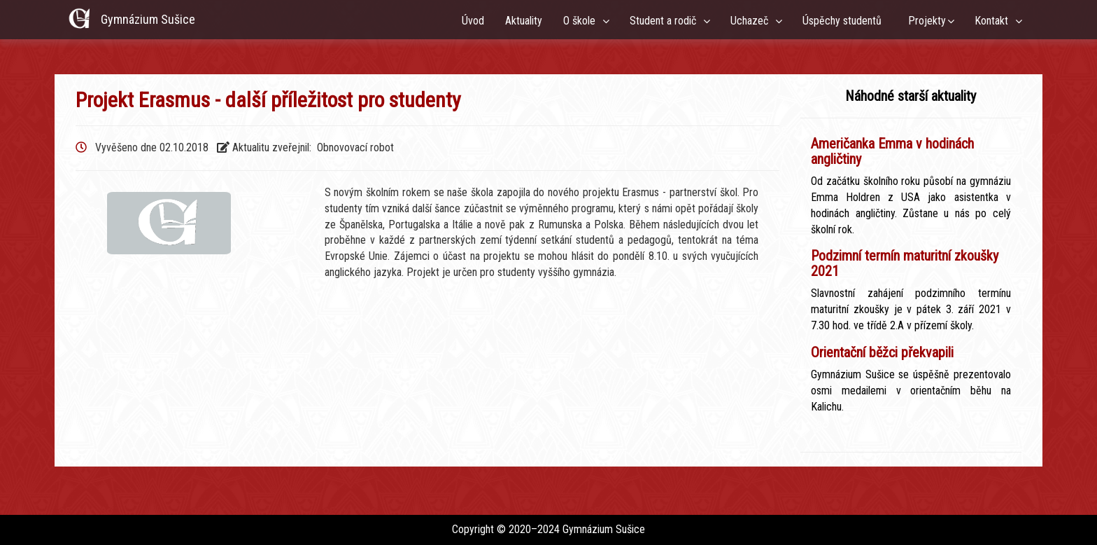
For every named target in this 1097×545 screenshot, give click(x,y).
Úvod (473, 20)
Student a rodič (666, 20)
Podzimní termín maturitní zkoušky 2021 (904, 263)
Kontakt (994, 20)
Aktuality (523, 20)
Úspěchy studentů (844, 20)
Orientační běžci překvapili (882, 352)
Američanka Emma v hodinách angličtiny (892, 151)
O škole (582, 20)
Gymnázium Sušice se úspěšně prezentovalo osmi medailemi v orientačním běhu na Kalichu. (910, 390)
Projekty (927, 20)
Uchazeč (752, 20)
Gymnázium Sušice (148, 19)
